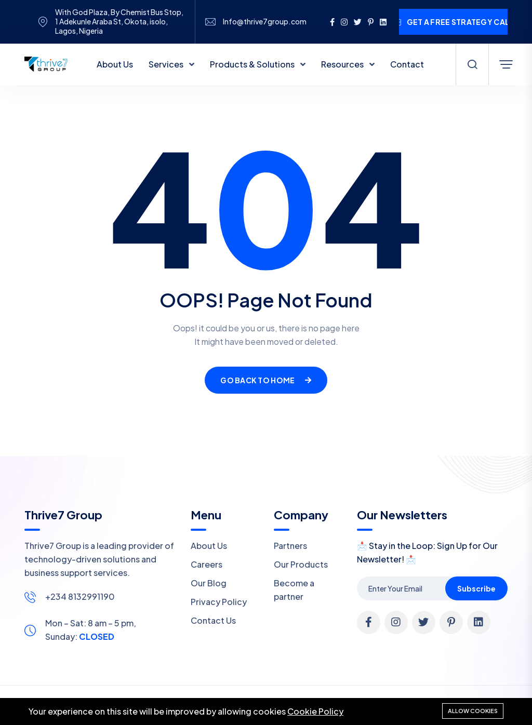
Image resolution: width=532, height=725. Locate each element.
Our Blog (209, 583)
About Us (115, 64)
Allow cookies (473, 710)
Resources (343, 64)
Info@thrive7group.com (265, 21)
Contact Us (213, 620)
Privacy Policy (219, 601)
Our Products (301, 564)
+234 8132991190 (80, 596)
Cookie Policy (315, 711)
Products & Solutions (253, 64)
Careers (206, 564)
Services (167, 64)
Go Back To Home (265, 380)
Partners (290, 545)
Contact (407, 64)
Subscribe (476, 588)
